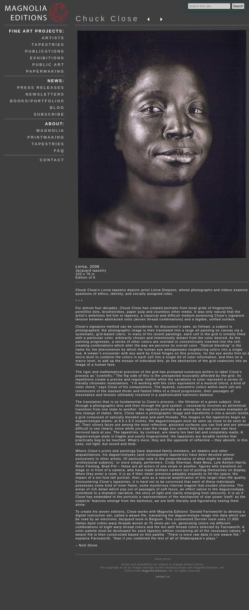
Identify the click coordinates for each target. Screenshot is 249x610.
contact (52, 160)
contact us (162, 576)
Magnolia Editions (154, 570)
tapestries (48, 44)
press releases (41, 87)
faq (59, 150)
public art (48, 64)
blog (57, 107)
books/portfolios (37, 101)
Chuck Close (107, 18)
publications (45, 51)
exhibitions (47, 58)
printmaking (46, 137)
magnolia (50, 130)
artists (53, 38)
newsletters (45, 94)
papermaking (45, 71)
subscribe (49, 114)
